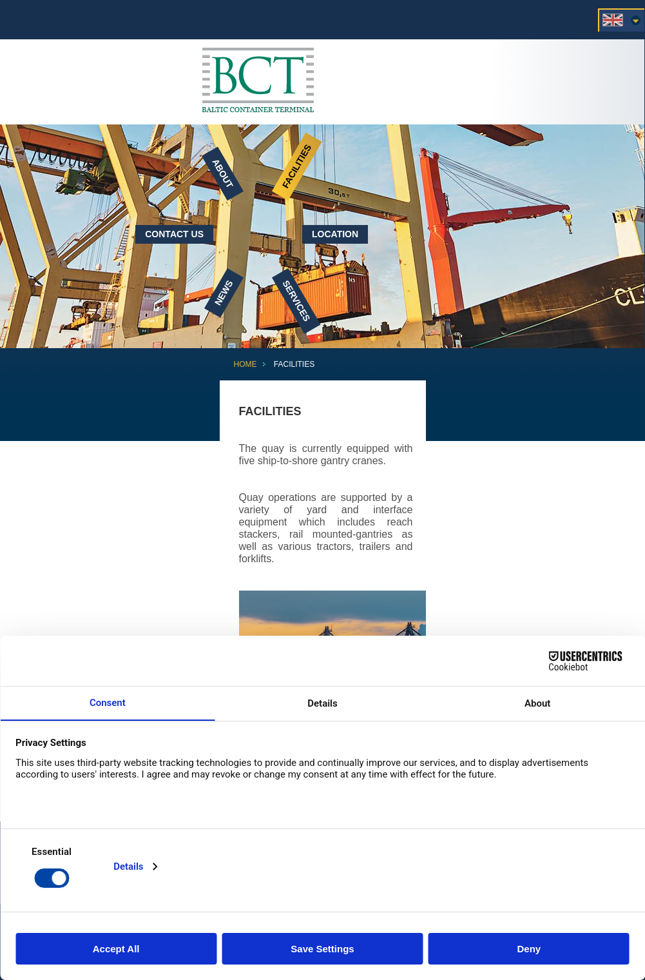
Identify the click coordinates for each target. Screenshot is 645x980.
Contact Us (174, 234)
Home (245, 364)
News (224, 293)
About (223, 173)
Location (335, 234)
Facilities (297, 166)
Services (297, 301)
